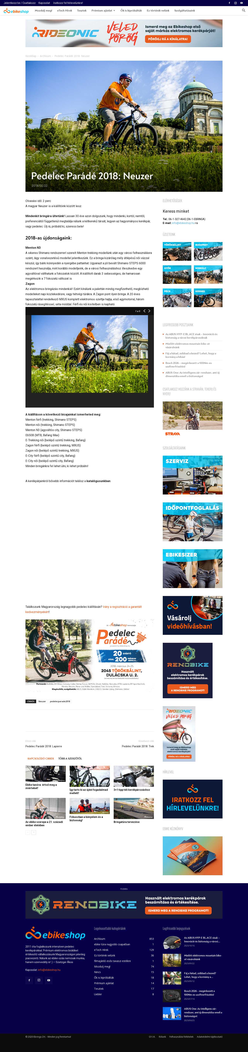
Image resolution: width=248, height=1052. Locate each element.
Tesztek (81, 10)
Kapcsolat (44, 2)
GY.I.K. (152, 1036)
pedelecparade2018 (60, 701)
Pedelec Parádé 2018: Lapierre (43, 746)
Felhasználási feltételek (181, 1036)
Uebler (98, 994)
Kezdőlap (30, 56)
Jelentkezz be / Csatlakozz (20, 2)
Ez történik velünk (158, 10)
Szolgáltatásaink (184, 10)
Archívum (45, 56)
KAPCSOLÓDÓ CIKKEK (41, 758)
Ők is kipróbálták (131, 10)
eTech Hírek (64, 10)
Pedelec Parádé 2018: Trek (138, 746)
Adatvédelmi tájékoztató (210, 1036)
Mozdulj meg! (43, 10)
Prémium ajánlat (103, 10)
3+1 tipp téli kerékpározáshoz (132, 789)
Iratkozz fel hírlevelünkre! (68, 2)
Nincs (97, 972)
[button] (243, 11)
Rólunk (162, 1036)
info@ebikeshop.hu (183, 223)
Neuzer (42, 701)
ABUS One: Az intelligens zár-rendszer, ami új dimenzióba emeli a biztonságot (193, 374)
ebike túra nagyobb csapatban (112, 944)
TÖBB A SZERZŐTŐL (70, 758)
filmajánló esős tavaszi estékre (112, 961)
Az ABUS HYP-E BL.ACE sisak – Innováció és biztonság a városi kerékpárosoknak (191, 336)
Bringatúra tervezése (127, 821)
